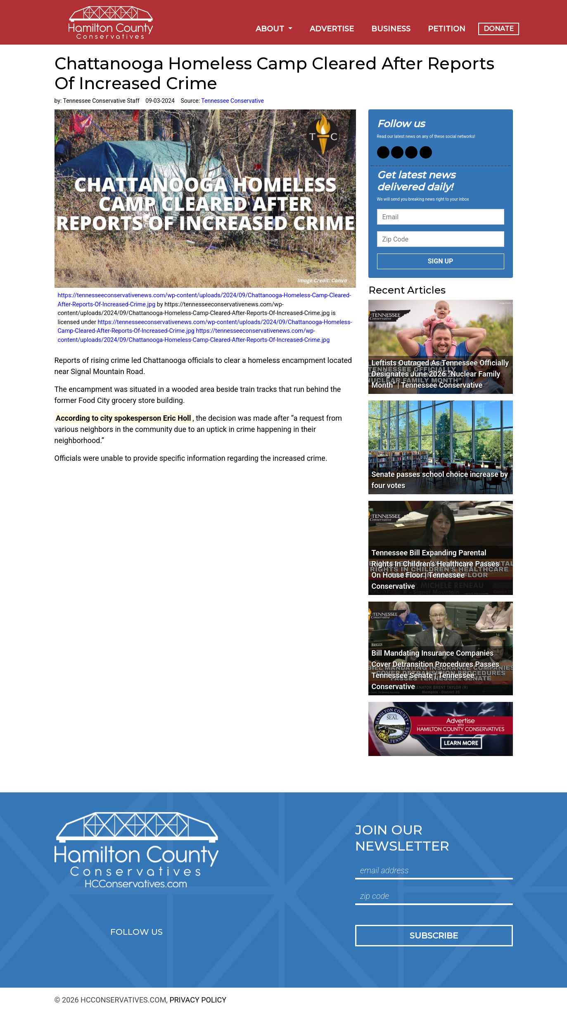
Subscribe (434, 936)
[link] (124, 418)
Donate (499, 29)
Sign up (440, 261)
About (271, 28)
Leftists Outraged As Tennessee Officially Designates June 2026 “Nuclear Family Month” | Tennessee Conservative (440, 373)
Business (390, 28)
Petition (446, 28)
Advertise (332, 28)
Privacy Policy (197, 999)
